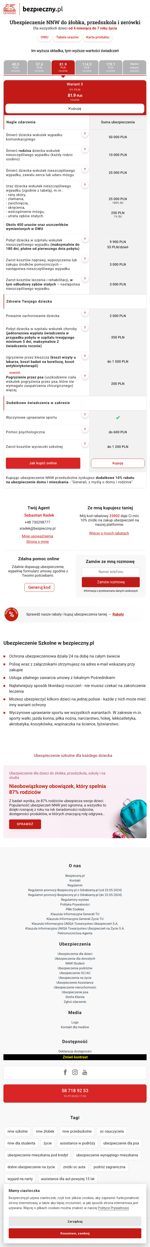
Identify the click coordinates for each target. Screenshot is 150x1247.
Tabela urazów (67, 37)
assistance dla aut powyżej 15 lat (68, 1179)
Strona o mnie (37, 541)
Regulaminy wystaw (75, 900)
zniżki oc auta (74, 1167)
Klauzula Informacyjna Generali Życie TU (75, 919)
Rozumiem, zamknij (75, 1233)
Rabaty (118, 614)
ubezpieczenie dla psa (121, 1143)
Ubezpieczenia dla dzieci (75, 954)
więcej (11, 390)
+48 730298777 (37, 522)
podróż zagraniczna (109, 1167)
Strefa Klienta (75, 997)
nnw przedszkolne (77, 1131)
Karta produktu (97, 37)
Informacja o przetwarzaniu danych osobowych (111, 591)
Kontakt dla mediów (75, 1027)
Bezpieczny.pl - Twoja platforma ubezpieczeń (33, 9)
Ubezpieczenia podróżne (75, 968)
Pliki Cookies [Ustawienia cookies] (75, 909)
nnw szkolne (18, 1131)
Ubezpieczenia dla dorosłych (75, 959)
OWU (44, 37)
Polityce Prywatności (113, 1208)
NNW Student (75, 963)
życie (48, 1143)
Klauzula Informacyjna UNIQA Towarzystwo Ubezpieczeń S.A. (75, 924)
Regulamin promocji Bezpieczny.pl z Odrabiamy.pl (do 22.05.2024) (75, 895)
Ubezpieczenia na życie (75, 978)
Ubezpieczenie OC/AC (75, 973)
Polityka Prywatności (75, 904)
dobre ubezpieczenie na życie (31, 1167)
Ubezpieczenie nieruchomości (75, 987)
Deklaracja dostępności (74, 1051)
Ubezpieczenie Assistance (75, 983)
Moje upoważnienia (37, 536)
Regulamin (75, 885)
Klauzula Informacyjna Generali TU (75, 914)
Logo (74, 1022)
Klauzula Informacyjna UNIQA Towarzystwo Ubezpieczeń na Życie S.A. (75, 928)
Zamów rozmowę (111, 582)
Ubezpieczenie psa (75, 992)
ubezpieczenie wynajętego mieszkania (107, 1155)
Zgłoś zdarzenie (75, 1002)
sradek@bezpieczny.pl (38, 528)
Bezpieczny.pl (75, 876)
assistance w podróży (77, 1143)
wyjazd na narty (20, 1179)
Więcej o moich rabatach (109, 533)
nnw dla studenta (21, 1143)
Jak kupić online (43, 463)
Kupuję (74, 108)
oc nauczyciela (112, 1131)
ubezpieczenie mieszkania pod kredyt (38, 1155)
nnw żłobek (45, 1131)
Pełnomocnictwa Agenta (75, 933)
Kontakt (75, 880)
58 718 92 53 (75, 1090)
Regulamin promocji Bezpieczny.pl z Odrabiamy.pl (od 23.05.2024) (75, 890)
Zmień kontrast (75, 1057)
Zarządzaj (75, 1221)
